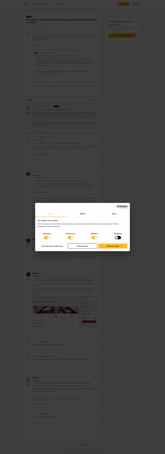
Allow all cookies (112, 246)
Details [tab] (82, 213)
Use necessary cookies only (52, 246)
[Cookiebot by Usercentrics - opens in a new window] (118, 206)
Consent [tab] (51, 213)
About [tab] (114, 213)
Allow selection (82, 246)
